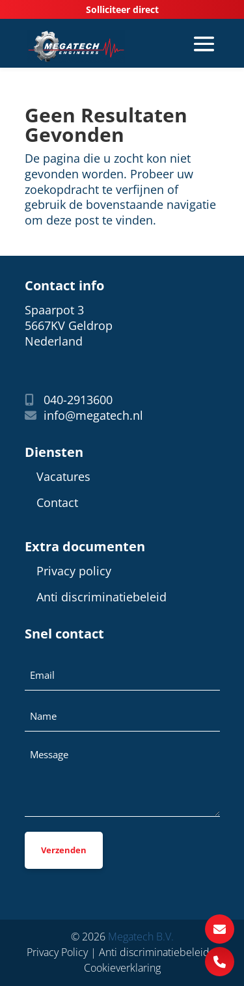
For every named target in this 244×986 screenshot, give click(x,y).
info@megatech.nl (84, 415)
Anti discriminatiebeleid (101, 597)
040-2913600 (69, 399)
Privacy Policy (57, 952)
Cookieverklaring (122, 968)
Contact (57, 502)
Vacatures (63, 476)
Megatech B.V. (141, 936)
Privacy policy (73, 571)
